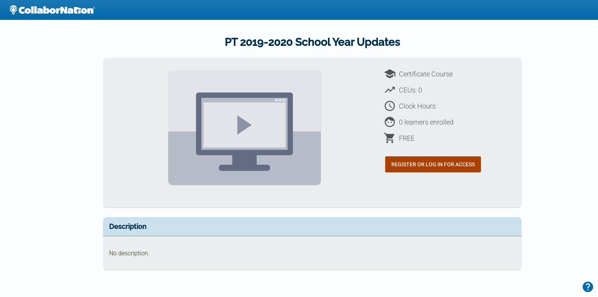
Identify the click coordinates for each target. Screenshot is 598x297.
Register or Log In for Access (433, 164)
